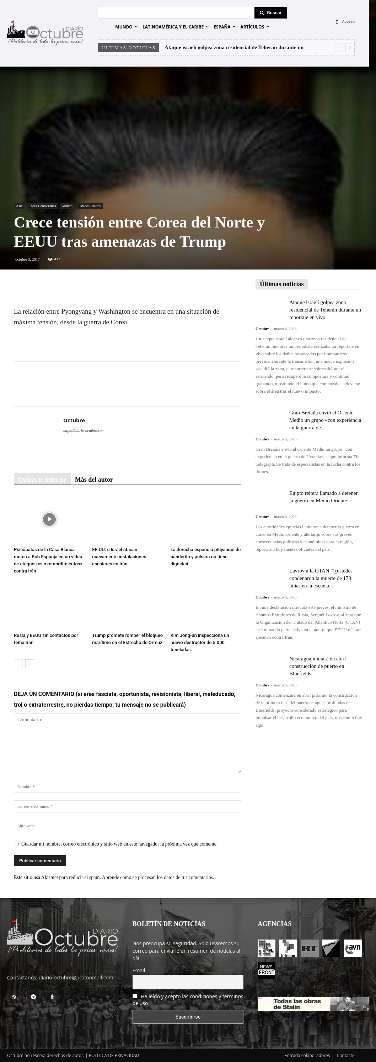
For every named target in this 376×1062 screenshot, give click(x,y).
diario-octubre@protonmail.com (76, 977)
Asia (19, 206)
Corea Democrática (42, 206)
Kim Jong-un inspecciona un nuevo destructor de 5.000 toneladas (200, 642)
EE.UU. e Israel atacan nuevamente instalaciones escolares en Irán (119, 556)
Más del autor (94, 479)
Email (139, 970)
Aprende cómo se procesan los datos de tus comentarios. (158, 877)
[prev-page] (18, 663)
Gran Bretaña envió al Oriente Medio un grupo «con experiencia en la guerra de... (325, 420)
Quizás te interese (42, 479)
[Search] (270, 13)
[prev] (338, 47)
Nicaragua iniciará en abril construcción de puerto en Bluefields (317, 666)
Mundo (67, 206)
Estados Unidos (90, 206)
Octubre (74, 420)
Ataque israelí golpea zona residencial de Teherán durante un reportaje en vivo (325, 309)
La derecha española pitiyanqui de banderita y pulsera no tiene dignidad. (206, 556)
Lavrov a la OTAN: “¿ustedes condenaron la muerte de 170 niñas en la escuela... (321, 578)
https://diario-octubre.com (83, 430)
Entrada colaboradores (307, 1055)
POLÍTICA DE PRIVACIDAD (114, 1055)
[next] (349, 47)
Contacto (346, 1055)
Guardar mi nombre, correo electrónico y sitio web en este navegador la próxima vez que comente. (119, 844)
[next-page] (29, 663)
